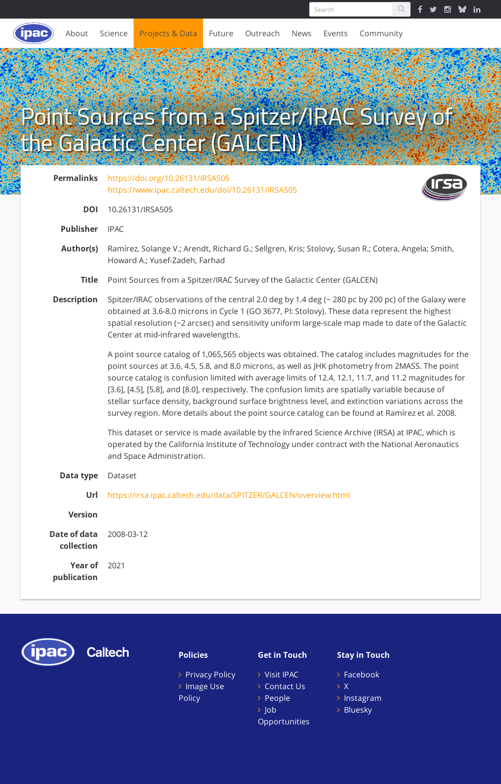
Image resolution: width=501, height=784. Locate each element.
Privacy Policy (210, 674)
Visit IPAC (281, 674)
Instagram (363, 698)
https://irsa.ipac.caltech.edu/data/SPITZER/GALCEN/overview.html (229, 495)
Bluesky (358, 709)
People (277, 698)
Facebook (361, 674)
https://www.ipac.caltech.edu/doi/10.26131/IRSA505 (202, 189)
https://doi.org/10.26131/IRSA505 (168, 178)
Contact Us (285, 686)
